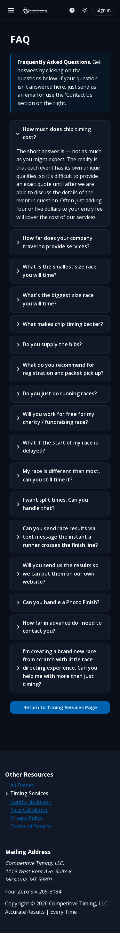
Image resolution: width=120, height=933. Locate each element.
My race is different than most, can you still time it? (61, 475)
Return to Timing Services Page (60, 707)
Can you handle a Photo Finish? (61, 602)
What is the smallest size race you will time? (60, 270)
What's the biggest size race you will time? (58, 299)
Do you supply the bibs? (52, 344)
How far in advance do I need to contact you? (62, 627)
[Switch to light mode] (85, 10)
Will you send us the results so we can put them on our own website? (61, 573)
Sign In (104, 10)
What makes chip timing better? (63, 324)
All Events (22, 785)
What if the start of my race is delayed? (60, 446)
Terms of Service (30, 826)
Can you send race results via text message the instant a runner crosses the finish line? (60, 536)
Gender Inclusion (31, 801)
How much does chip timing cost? (57, 133)
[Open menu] (11, 10)
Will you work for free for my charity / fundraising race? (58, 418)
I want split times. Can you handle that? (55, 504)
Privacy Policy (26, 818)
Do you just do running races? (60, 393)
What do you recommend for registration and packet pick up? (63, 369)
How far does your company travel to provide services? (57, 242)
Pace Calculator (29, 809)
